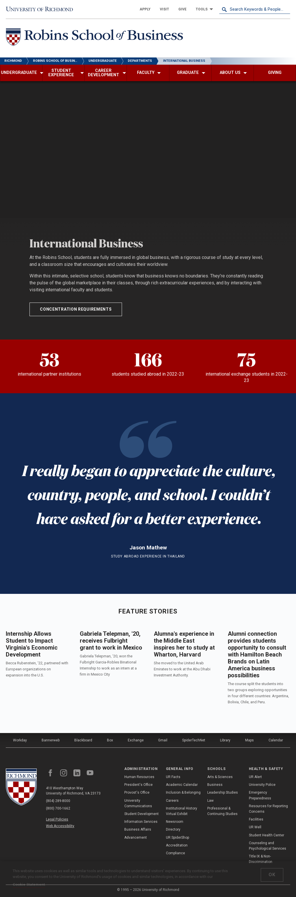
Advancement (135, 838)
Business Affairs (137, 829)
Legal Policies (57, 819)
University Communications (138, 803)
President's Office (138, 785)
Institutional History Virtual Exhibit (181, 811)
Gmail (162, 740)
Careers (172, 801)
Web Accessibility (60, 826)
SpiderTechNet (193, 740)
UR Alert (255, 777)
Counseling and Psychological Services (267, 846)
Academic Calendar (182, 785)
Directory (173, 829)
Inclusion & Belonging (183, 792)
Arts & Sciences (220, 777)
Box (110, 740)
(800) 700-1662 (58, 808)
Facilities (256, 819)
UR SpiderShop (177, 838)
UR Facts (173, 777)
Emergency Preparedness (260, 795)
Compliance (175, 853)
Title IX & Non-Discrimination (260, 859)
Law (210, 801)
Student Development (141, 814)
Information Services (141, 822)
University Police (262, 785)
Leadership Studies (222, 792)
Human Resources (139, 777)
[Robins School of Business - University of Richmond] (96, 38)
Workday (20, 740)
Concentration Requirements (76, 309)
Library (225, 740)
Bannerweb (51, 740)
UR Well (255, 827)
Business (215, 785)
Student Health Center (266, 835)
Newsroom (174, 822)
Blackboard (83, 740)
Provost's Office (136, 792)
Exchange (136, 740)
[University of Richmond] (41, 9)
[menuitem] (145, 9)
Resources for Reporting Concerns (268, 809)
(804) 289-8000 (58, 801)
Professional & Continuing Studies (222, 811)
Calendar (276, 740)
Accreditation (177, 845)
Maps (249, 740)
